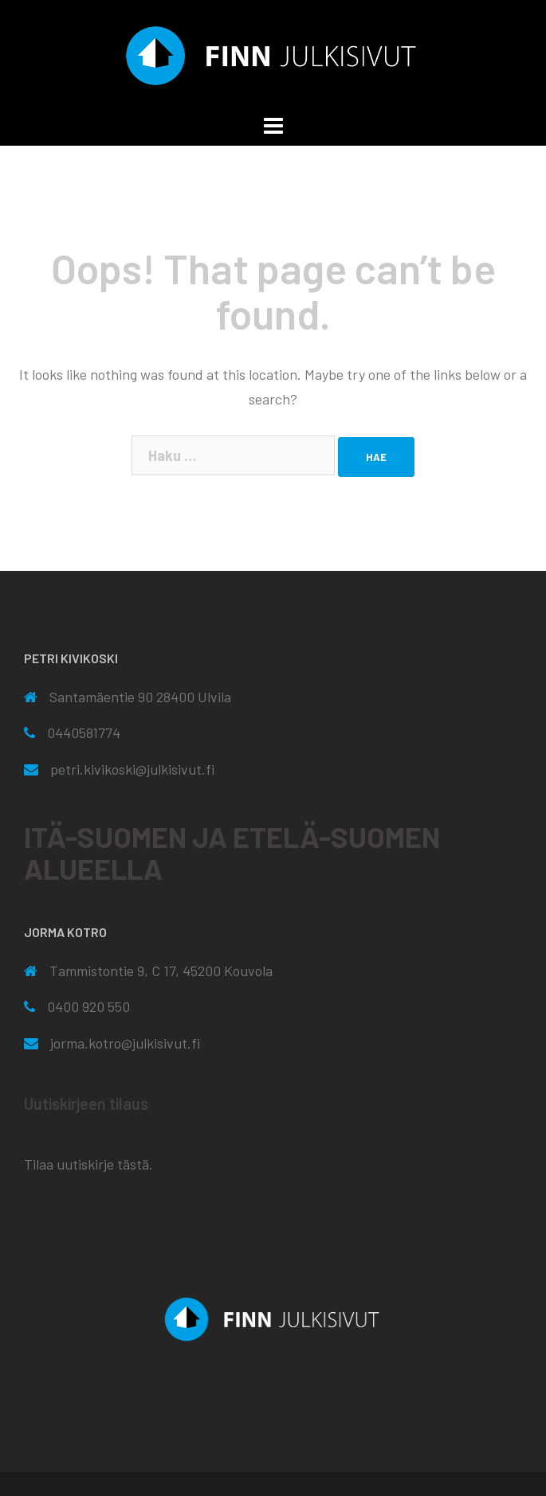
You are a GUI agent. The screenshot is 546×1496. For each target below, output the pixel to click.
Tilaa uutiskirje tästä (86, 1164)
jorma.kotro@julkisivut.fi (125, 1043)
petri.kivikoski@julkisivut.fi (132, 769)
